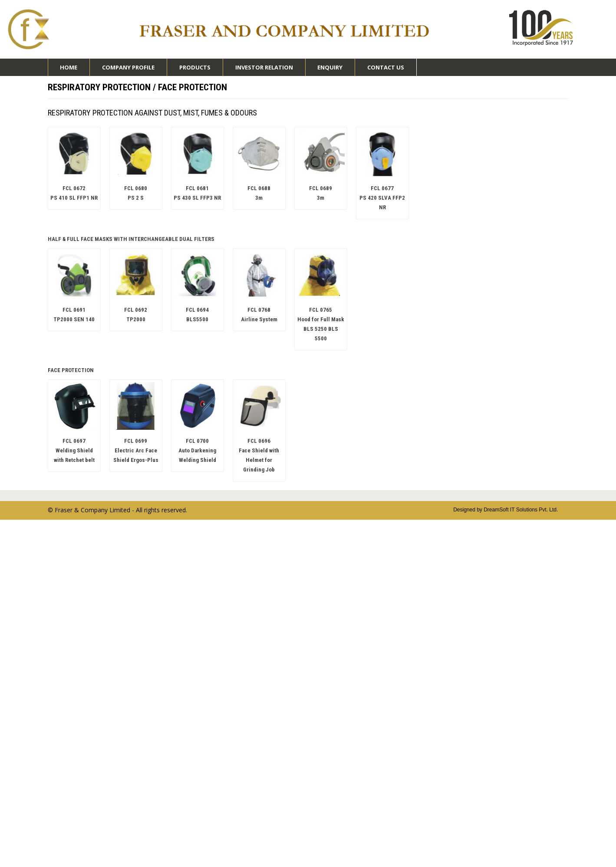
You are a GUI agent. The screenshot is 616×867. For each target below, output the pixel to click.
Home (68, 67)
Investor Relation (264, 69)
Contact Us (385, 67)
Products (195, 69)
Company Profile (128, 69)
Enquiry (330, 67)
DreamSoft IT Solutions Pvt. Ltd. (521, 510)
